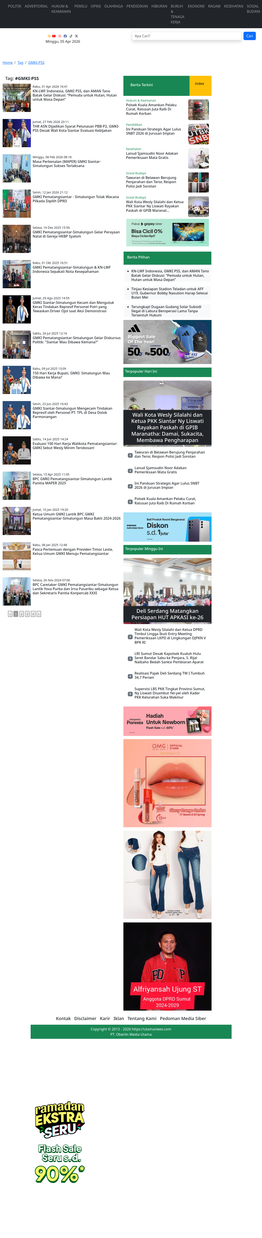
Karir (105, 1018)
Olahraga (113, 6)
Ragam (214, 6)
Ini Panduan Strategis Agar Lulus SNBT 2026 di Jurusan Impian (153, 131)
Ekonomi (196, 6)
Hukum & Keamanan (61, 9)
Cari (249, 35)
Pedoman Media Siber (183, 1018)
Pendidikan (137, 6)
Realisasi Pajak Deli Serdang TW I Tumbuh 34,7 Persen (169, 675)
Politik (14, 6)
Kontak (63, 1018)
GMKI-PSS (36, 62)
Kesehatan (233, 6)
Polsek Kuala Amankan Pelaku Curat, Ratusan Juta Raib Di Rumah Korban (151, 109)
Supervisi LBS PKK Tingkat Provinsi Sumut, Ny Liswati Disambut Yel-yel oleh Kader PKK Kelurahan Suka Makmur (169, 693)
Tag (20, 62)
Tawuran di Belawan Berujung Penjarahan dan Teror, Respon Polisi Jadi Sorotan (151, 181)
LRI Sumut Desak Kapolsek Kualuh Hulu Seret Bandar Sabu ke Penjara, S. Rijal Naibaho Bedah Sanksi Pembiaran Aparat (169, 657)
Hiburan (159, 6)
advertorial (36, 6)
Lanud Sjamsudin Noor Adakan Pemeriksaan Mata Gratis (152, 155)
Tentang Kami (142, 1018)
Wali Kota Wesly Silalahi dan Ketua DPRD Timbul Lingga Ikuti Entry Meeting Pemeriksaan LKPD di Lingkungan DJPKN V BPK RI (170, 636)
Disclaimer (85, 1018)
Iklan (118, 1018)
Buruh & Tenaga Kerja (177, 14)
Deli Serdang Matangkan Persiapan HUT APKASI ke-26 (168, 614)
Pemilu (80, 6)
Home (8, 62)
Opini (96, 6)
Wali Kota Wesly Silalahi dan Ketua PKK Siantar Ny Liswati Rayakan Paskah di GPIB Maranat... (155, 206)
